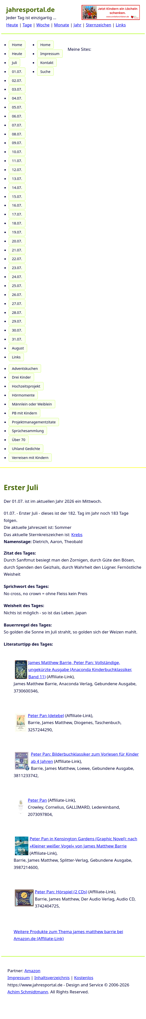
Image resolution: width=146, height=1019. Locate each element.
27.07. (17, 303)
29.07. (17, 321)
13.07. (17, 178)
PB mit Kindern (24, 413)
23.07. (17, 267)
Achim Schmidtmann (27, 992)
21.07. (17, 250)
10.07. (17, 151)
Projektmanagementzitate (34, 422)
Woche (42, 25)
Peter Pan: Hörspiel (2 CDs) (61, 892)
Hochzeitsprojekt (26, 386)
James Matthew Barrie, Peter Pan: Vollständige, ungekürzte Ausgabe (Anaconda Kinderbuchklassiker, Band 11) (80, 669)
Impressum (49, 53)
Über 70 (18, 439)
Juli (14, 62)
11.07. (17, 160)
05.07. (17, 107)
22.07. (17, 258)
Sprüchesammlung (28, 430)
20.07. (17, 241)
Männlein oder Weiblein (32, 404)
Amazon (32, 970)
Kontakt (46, 62)
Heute (12, 25)
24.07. (17, 276)
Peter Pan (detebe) (46, 715)
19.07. (17, 232)
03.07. (17, 89)
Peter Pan (37, 800)
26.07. (17, 294)
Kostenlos (83, 977)
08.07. (17, 134)
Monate (61, 25)
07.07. (17, 125)
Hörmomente (23, 395)
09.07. (17, 142)
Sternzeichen (98, 25)
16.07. (17, 205)
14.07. (17, 187)
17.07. (17, 214)
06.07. (17, 116)
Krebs (77, 534)
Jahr (77, 25)
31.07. (17, 339)
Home (17, 44)
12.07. (17, 169)
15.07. (17, 196)
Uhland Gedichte (26, 448)
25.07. (17, 285)
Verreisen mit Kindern (30, 457)
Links (121, 25)
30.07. (17, 330)
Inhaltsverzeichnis (52, 977)
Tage (27, 25)
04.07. (17, 98)
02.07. (17, 80)
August (18, 348)
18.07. (17, 223)
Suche (45, 71)
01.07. (17, 71)
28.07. (17, 312)
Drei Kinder (21, 377)
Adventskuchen (25, 368)
